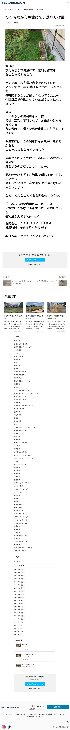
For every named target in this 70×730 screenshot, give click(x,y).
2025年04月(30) (19, 609)
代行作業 (17, 495)
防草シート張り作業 (21, 443)
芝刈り (16, 461)
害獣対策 (17, 501)
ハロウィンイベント (21, 464)
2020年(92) (18, 634)
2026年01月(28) (19, 582)
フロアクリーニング (21, 514)
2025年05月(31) (19, 606)
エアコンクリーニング (21, 483)
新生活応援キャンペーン (22, 381)
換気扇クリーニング (21, 535)
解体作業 (17, 439)
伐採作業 (17, 480)
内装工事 (17, 526)
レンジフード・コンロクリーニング (26, 393)
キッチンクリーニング (21, 520)
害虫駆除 (17, 467)
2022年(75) (18, 628)
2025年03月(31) (19, 613)
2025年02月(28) (19, 616)
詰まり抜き (18, 378)
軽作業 (16, 418)
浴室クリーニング (20, 371)
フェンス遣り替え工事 (21, 390)
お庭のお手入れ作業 (21, 344)
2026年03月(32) (19, 575)
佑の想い (9, 714)
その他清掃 (18, 350)
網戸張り (17, 365)
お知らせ (17, 529)
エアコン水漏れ (19, 408)
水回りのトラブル (20, 433)
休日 (15, 362)
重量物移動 (18, 504)
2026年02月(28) (19, 578)
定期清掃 (17, 402)
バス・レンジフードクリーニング (25, 458)
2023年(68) (18, 625)
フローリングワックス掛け (23, 548)
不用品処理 (18, 492)
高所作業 (17, 449)
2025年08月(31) (19, 597)
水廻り (16, 387)
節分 (15, 424)
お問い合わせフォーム (35, 259)
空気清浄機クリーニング (22, 347)
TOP (5, 9)
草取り (16, 368)
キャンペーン (18, 446)
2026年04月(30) (19, 572)
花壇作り (17, 384)
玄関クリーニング (20, 396)
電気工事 (17, 341)
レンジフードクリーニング (23, 455)
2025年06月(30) (19, 603)
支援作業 (17, 532)
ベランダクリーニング (21, 523)
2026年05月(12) (19, 569)
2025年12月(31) (19, 585)
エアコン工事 (18, 486)
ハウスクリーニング (21, 489)
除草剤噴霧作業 (19, 375)
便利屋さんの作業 (20, 399)
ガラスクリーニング (21, 517)
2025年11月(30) (19, 588)
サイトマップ (40, 716)
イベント (17, 353)
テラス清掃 (18, 507)
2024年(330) (18, 622)
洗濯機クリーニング (21, 430)
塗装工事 (17, 412)
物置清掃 (17, 359)
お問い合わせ (30, 716)
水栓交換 (17, 538)
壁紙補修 (17, 544)
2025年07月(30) (19, 600)
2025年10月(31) (19, 591)
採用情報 (41, 714)
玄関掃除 (17, 476)
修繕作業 (17, 473)
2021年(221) (18, 631)
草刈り (19, 9)
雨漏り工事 (18, 415)
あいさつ (17, 561)
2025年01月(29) (19, 619)
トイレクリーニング (21, 541)
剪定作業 (17, 470)
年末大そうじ (18, 510)
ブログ (12, 9)
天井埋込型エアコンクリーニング (25, 427)
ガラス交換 (18, 421)
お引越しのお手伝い (21, 452)
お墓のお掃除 (18, 356)
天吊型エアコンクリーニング (24, 405)
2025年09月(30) (19, 594)
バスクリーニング (20, 551)
